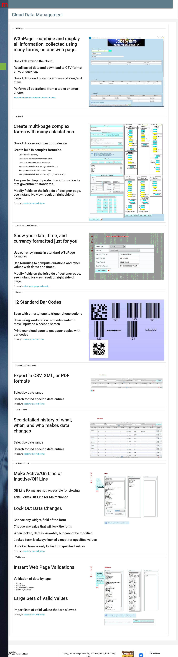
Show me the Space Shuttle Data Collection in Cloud (42, 103)
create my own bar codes (41, 335)
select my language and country (44, 278)
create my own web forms (41, 200)
